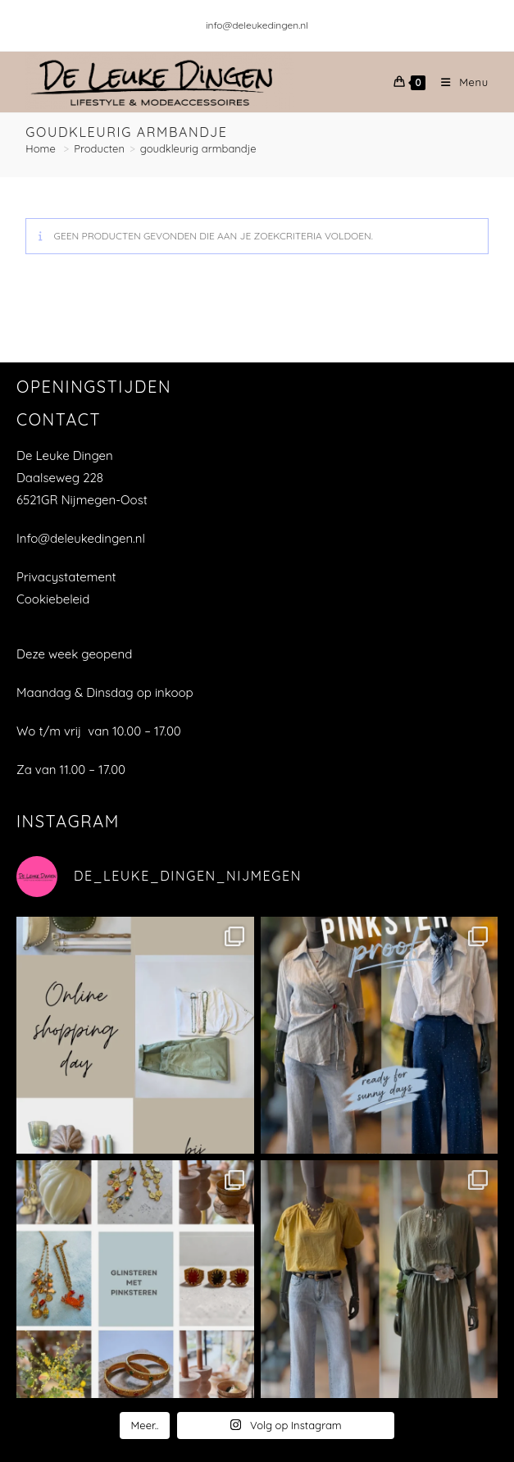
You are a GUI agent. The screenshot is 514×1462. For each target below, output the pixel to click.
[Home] (41, 148)
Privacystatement (66, 577)
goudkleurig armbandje (198, 148)
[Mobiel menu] (458, 82)
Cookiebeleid (52, 599)
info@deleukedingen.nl (257, 25)
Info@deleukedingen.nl (80, 538)
